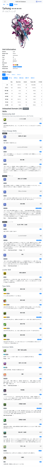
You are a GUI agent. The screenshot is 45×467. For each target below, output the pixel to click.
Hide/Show (25, 108)
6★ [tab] (4, 74)
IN (13, 64)
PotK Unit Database (21, 1)
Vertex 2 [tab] (13, 74)
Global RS (14, 66)
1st (17, 64)
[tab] (4, 4)
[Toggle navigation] (5, 1)
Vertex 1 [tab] (8, 74)
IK (15, 64)
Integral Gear (19, 66)
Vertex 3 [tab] (19, 74)
